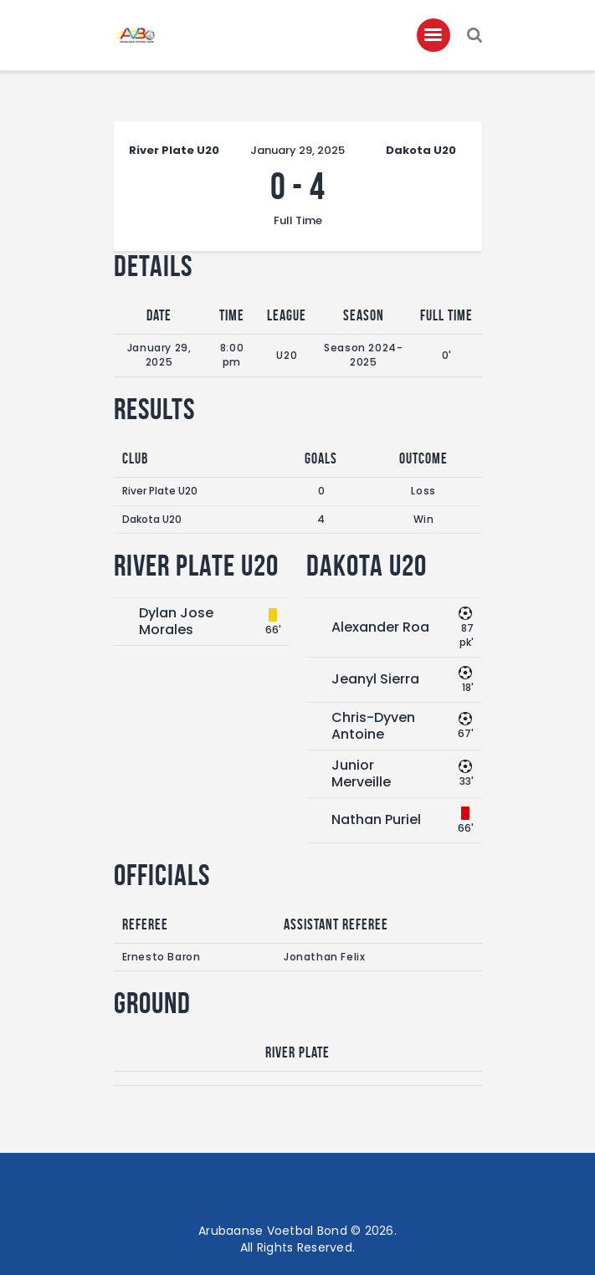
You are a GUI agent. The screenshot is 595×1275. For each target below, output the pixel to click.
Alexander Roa (380, 627)
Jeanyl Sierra (375, 679)
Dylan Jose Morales (176, 621)
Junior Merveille (361, 773)
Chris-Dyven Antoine (373, 726)
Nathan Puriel (376, 819)
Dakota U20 (152, 519)
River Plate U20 (159, 491)
